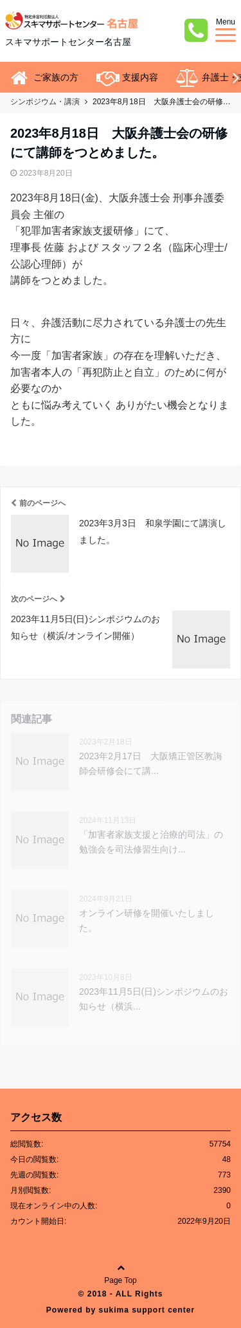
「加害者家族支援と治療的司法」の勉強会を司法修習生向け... (151, 841)
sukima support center (146, 1309)
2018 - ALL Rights (125, 1293)
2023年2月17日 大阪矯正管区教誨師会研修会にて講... (150, 763)
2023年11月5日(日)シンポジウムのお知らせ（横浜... (153, 998)
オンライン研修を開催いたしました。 (146, 920)
